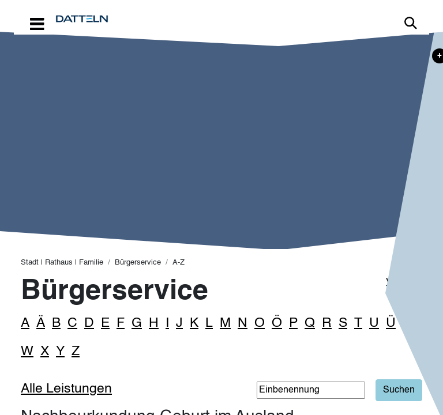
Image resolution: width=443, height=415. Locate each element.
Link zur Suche (410, 23)
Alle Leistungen (66, 388)
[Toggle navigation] (37, 23)
